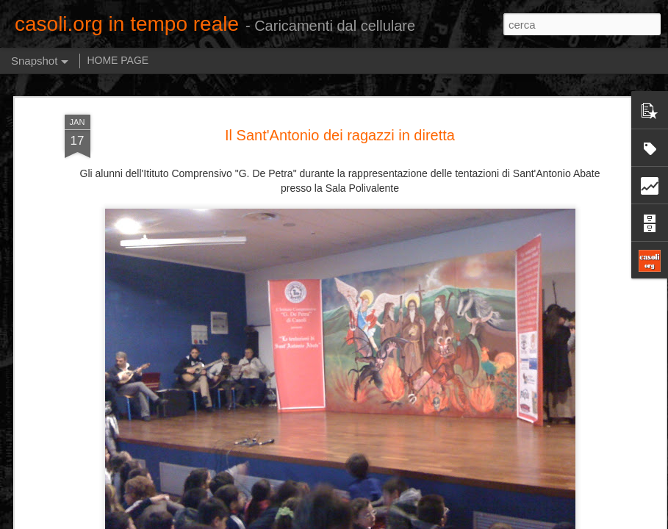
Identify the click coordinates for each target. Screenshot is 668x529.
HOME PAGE (117, 60)
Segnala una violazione (440, 521)
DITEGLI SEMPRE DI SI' (102, 461)
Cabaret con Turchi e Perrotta (466, 452)
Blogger (380, 521)
